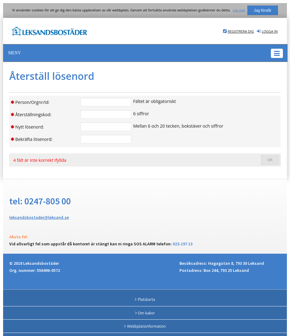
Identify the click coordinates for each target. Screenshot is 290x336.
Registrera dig (241, 31)
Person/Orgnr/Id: (32, 102)
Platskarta (146, 299)
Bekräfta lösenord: (34, 139)
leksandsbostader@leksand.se (39, 217)
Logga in (270, 31)
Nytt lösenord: (29, 127)
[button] (145, 53)
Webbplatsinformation (146, 326)
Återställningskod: (33, 114)
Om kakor (146, 313)
